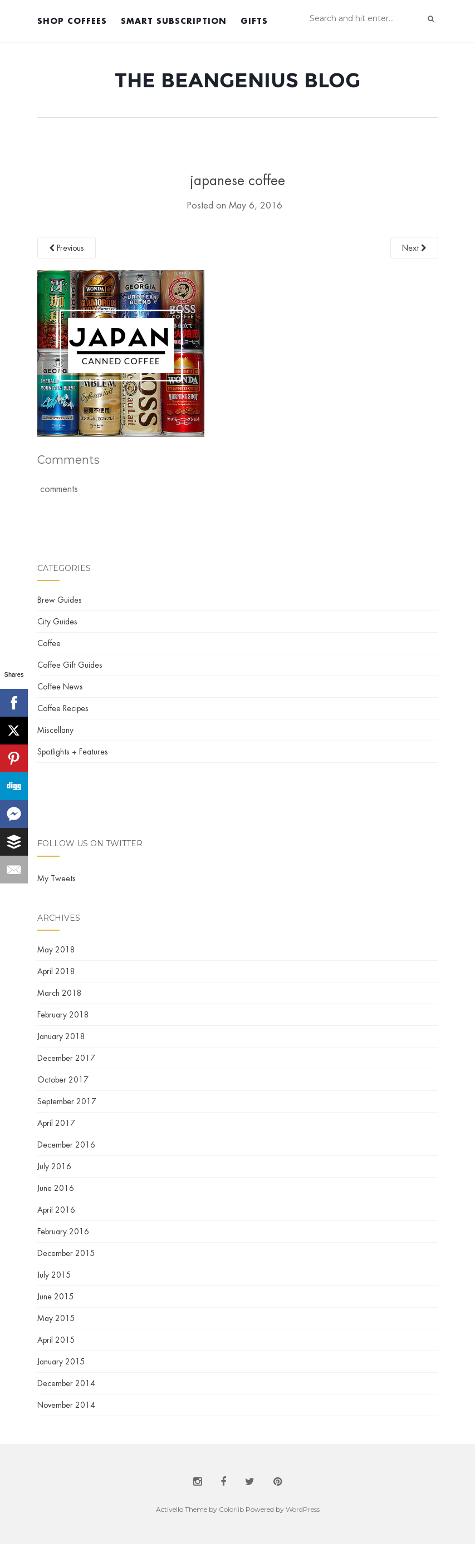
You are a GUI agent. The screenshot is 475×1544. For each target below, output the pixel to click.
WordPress (303, 1509)
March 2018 (59, 993)
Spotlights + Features (72, 752)
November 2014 (66, 1405)
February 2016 (63, 1232)
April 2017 (56, 1123)
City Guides (57, 622)
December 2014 (66, 1383)
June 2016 (55, 1188)
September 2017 (66, 1101)
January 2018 (61, 1036)
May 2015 (56, 1318)
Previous (66, 248)
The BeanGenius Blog (237, 80)
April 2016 (56, 1210)
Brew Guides (59, 600)
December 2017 (66, 1058)
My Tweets (56, 878)
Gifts (254, 21)
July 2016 (54, 1166)
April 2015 (56, 1340)
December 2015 (66, 1253)
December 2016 (66, 1145)
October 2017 (63, 1080)
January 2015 (61, 1362)
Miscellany (55, 730)
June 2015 (55, 1297)
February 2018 (63, 1015)
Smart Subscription (174, 21)
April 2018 (56, 971)
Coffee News (60, 687)
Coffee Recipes (63, 708)
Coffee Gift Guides (69, 665)
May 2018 (56, 950)
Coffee (49, 643)
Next (414, 248)
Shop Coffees (72, 21)
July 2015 (54, 1275)
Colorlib (231, 1509)
